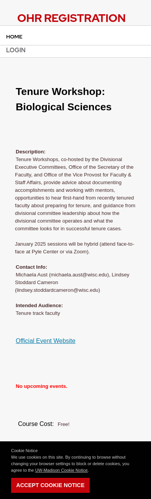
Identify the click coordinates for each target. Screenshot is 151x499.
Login (16, 50)
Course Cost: (36, 424)
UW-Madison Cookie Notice (61, 470)
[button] (91, 470)
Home (14, 36)
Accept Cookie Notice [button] (50, 485)
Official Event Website (46, 341)
